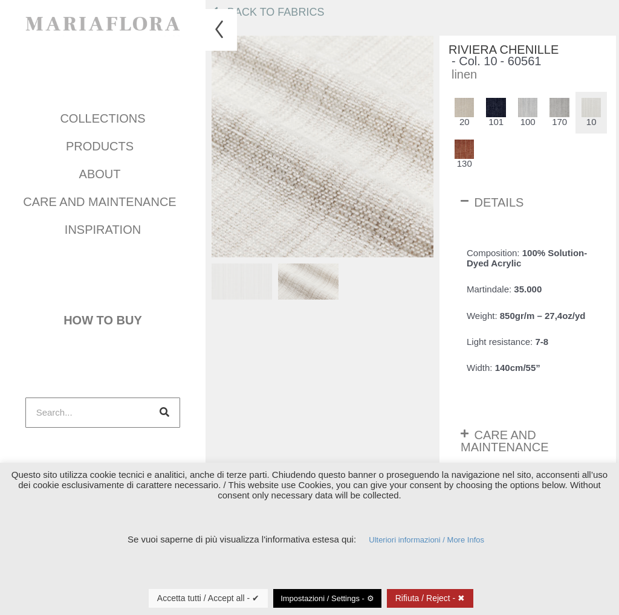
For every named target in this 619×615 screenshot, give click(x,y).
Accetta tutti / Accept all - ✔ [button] (208, 598)
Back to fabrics (268, 12)
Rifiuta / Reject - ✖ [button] (430, 598)
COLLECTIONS (102, 116)
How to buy (102, 316)
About (103, 171)
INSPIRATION (103, 227)
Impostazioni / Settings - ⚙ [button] (327, 598)
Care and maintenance (102, 199)
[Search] (164, 405)
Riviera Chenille (504, 50)
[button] (528, 202)
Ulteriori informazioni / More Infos (426, 539)
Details (498, 202)
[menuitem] (242, 281)
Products (103, 143)
